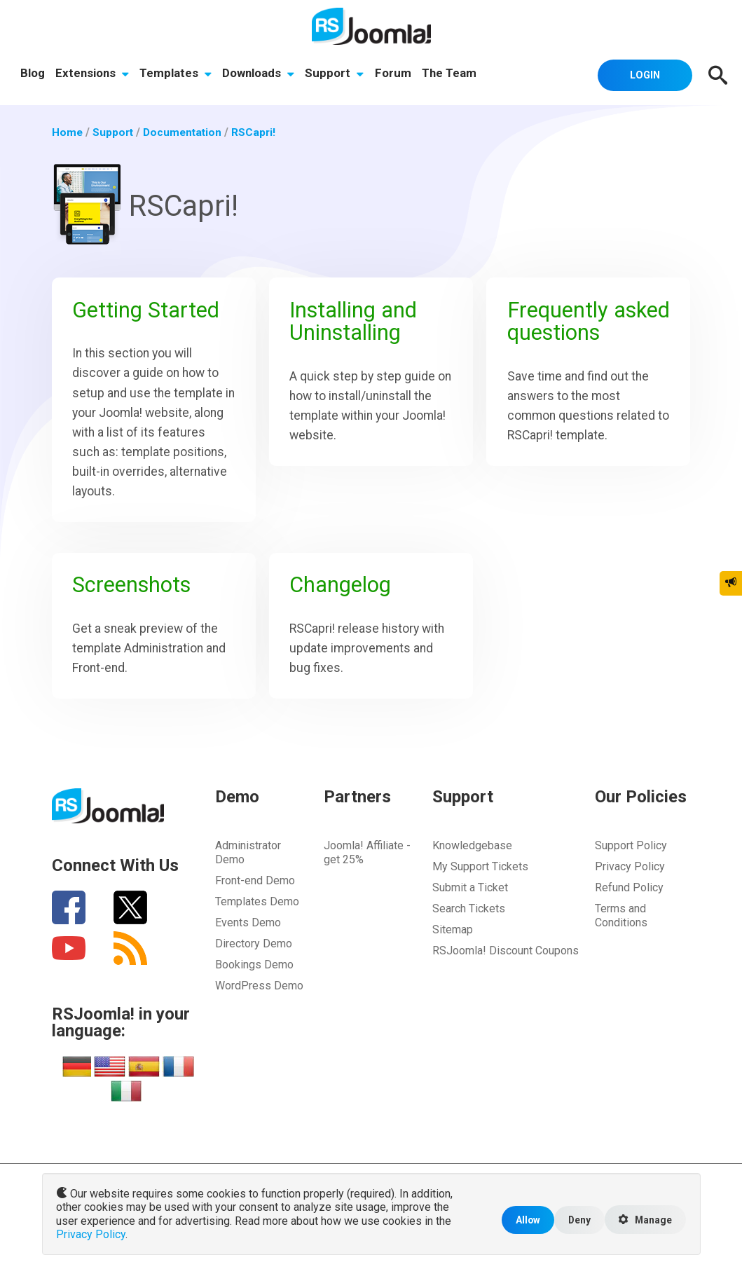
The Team (452, 74)
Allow (522, 1221)
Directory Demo (253, 956)
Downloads (260, 74)
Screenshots (134, 592)
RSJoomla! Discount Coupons (505, 963)
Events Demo (248, 935)
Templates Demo (257, 914)
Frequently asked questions (587, 322)
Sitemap (452, 942)
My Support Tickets (480, 879)
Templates (177, 74)
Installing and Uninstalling (356, 322)
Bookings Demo (254, 977)
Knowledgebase (472, 858)
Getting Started (148, 311)
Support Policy (631, 858)
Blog (32, 74)
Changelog (343, 592)
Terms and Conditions (621, 928)
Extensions (93, 74)
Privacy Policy (630, 879)
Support (337, 74)
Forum (395, 74)
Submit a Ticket (470, 900)
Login (642, 74)
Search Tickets (468, 921)
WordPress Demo (259, 998)
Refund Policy (629, 900)
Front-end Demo (255, 893)
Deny (575, 1221)
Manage (644, 1221)
